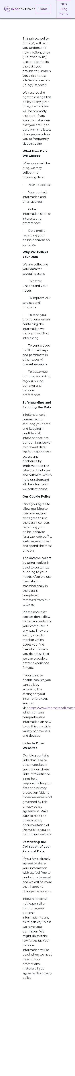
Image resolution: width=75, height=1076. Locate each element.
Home (43, 9)
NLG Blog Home (63, 9)
